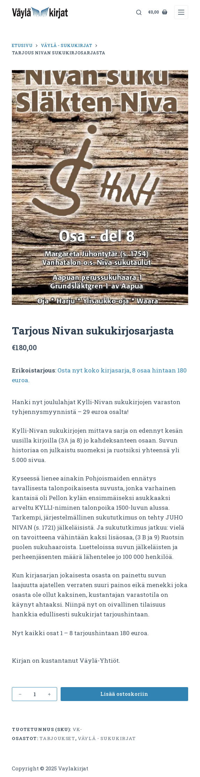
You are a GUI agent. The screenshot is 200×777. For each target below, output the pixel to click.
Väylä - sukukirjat (107, 738)
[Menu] (181, 12)
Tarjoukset (57, 738)
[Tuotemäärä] (34, 694)
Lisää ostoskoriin (124, 693)
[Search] (138, 12)
